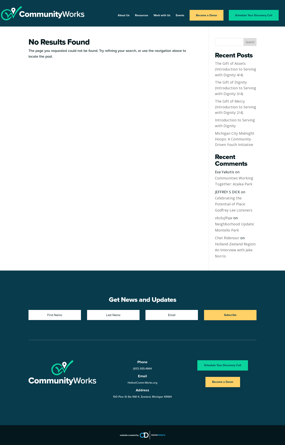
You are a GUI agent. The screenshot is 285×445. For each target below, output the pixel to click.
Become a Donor (206, 15)
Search (250, 42)
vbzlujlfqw (223, 217)
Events (180, 15)
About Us (124, 15)
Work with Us (162, 15)
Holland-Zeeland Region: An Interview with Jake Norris (235, 250)
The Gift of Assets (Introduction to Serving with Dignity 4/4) (235, 69)
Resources (141, 15)
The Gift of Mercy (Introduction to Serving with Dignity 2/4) (235, 107)
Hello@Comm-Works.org (142, 383)
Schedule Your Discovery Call (253, 15)
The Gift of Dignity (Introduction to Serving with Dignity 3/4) (235, 88)
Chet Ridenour (227, 237)
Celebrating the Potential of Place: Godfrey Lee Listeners (233, 204)
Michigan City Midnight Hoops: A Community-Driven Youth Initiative (234, 139)
